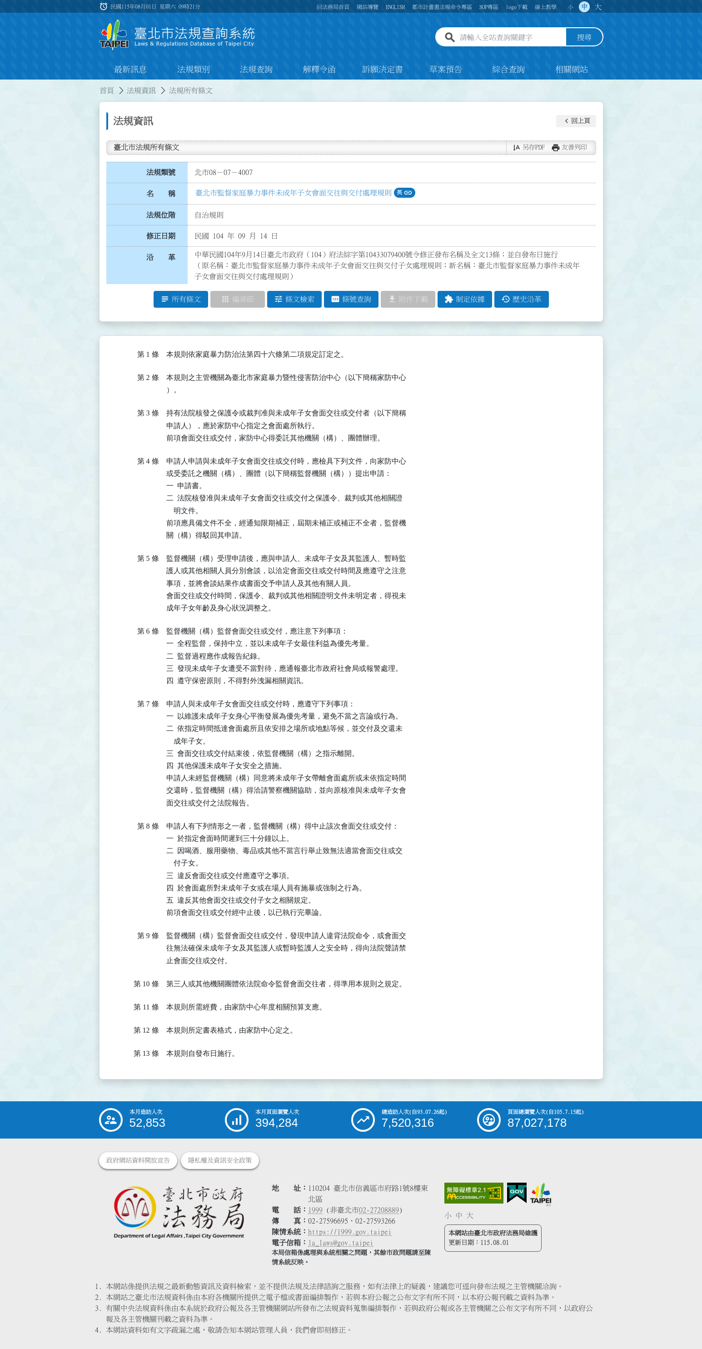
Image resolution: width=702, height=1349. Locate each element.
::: (5, 85)
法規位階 (160, 215)
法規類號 (160, 172)
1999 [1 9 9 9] (315, 1210)
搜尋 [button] (584, 37)
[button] (576, 121)
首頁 (107, 91)
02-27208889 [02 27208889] (379, 1210)
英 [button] (405, 193)
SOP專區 (488, 7)
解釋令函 (319, 70)
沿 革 (160, 257)
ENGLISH (395, 7)
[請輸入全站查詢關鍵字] (511, 37)
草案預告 (445, 70)
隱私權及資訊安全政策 (220, 1160)
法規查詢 (256, 70)
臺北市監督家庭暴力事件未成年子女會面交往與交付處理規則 (293, 193)
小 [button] (570, 7)
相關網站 (571, 70)
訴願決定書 (382, 70)
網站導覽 (367, 7)
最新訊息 (130, 70)
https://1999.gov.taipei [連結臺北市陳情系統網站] (350, 1231)
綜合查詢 (508, 70)
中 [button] (584, 7)
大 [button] (598, 6)
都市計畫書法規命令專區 (442, 7)
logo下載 (517, 7)
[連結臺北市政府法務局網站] (178, 1212)
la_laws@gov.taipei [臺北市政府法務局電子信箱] (340, 1242)
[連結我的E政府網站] (517, 1193)
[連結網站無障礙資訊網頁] (473, 1193)
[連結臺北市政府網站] (540, 1194)
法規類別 (193, 70)
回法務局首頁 (333, 7)
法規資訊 (141, 91)
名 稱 (160, 194)
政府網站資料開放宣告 (138, 1160)
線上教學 (546, 7)
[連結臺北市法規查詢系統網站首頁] (177, 35)
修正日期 (160, 236)
